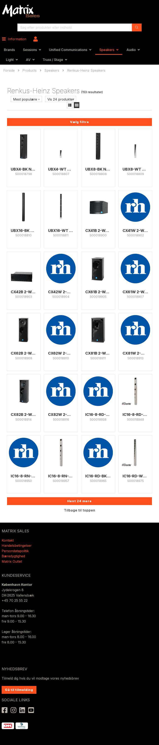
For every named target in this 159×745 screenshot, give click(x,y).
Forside (9, 70)
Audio (131, 50)
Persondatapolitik (16, 551)
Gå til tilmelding (19, 690)
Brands (9, 50)
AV (28, 60)
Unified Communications (68, 50)
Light (10, 60)
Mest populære (25, 99)
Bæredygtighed (13, 556)
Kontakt (8, 540)
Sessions (30, 50)
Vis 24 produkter (60, 99)
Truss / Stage (53, 60)
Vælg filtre (79, 122)
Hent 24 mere (79, 501)
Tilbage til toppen (79, 510)
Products (29, 70)
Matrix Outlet (12, 561)
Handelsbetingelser (17, 545)
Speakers (106, 50)
